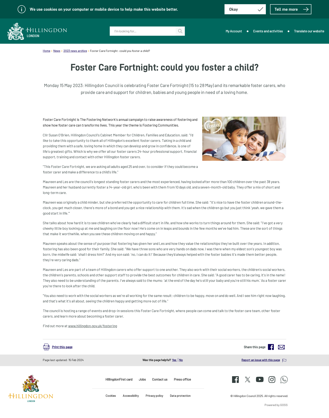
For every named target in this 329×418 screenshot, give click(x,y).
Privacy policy (154, 395)
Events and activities (268, 31)
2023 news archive (75, 51)
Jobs (142, 379)
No (181, 360)
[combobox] (143, 31)
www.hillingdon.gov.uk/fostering (92, 326)
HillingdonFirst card (118, 379)
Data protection (180, 395)
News (56, 51)
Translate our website (309, 31)
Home (46, 51)
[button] (60, 347)
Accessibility (131, 395)
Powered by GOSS (276, 405)
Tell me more (292, 9)
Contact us (159, 379)
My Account (234, 31)
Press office (182, 379)
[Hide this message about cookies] (245, 9)
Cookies (111, 395)
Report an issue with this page (261, 360)
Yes (174, 360)
